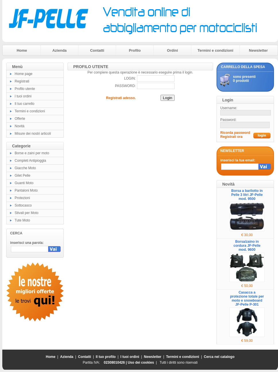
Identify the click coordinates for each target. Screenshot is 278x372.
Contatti (97, 50)
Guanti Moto (24, 183)
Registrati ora (231, 137)
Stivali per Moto (26, 213)
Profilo (135, 50)
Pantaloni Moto (26, 190)
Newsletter (258, 50)
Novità (19, 126)
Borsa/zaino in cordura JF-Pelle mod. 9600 (246, 246)
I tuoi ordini (23, 96)
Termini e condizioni (215, 50)
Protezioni (22, 198)
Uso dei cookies (141, 363)
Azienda (59, 50)
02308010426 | (116, 363)
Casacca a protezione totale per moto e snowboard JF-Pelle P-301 (247, 298)
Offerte (20, 119)
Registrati (22, 81)
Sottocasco (23, 205)
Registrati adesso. (121, 98)
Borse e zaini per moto (32, 153)
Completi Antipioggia (30, 161)
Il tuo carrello (24, 104)
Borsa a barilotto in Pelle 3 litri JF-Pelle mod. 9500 (246, 195)
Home (22, 50)
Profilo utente (25, 89)
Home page (23, 74)
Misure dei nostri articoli (33, 134)
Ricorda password (235, 133)
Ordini (172, 50)
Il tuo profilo (106, 357)
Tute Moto (22, 220)
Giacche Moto (25, 168)
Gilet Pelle (22, 176)
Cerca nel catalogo (219, 357)
